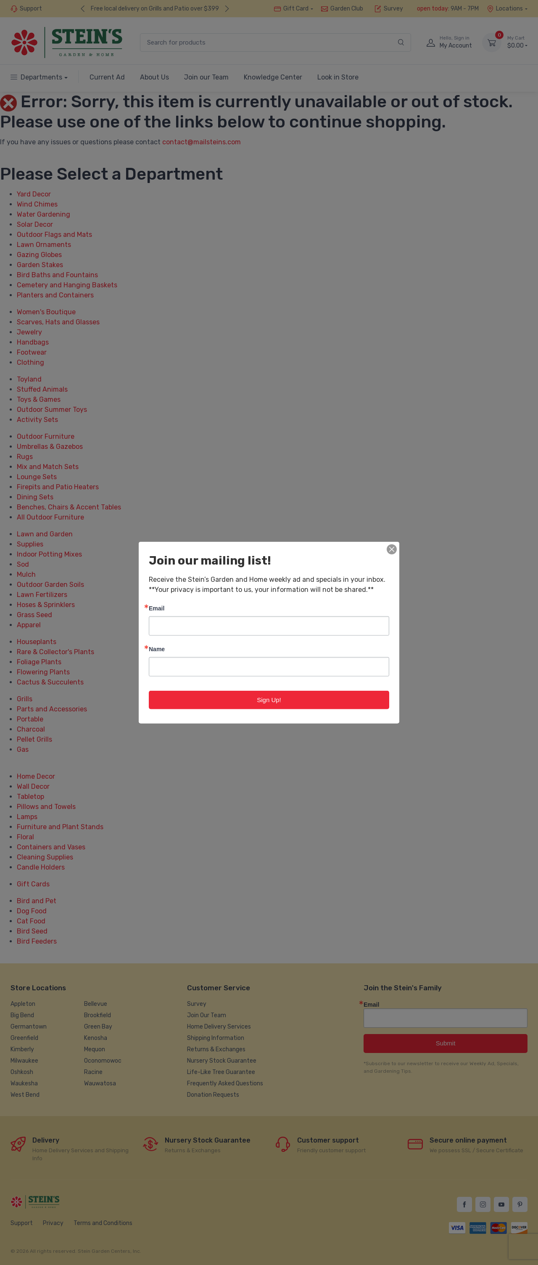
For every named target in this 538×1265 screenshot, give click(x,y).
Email (156, 608)
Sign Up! (269, 699)
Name (157, 648)
